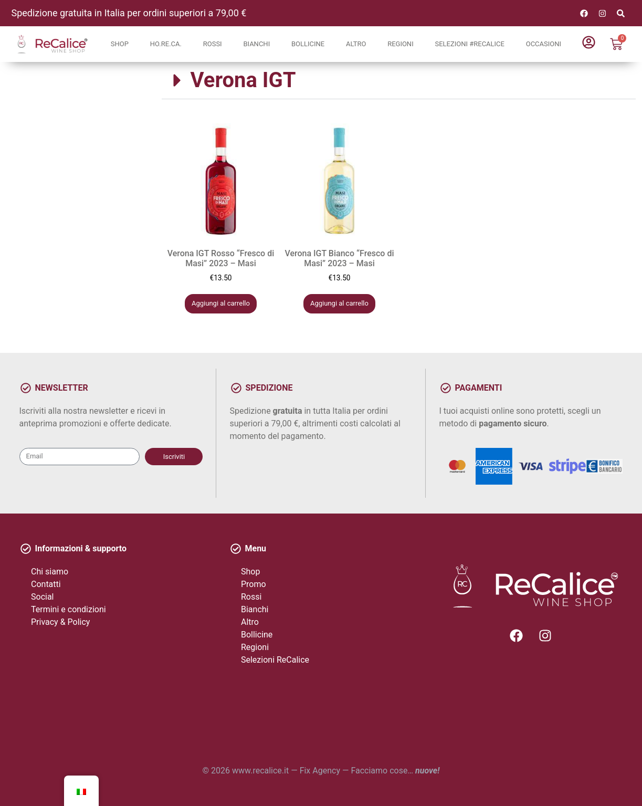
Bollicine (307, 44)
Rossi (212, 44)
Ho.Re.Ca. (166, 44)
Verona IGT (243, 80)
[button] (399, 80)
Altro (356, 44)
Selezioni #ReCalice (469, 44)
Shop (120, 44)
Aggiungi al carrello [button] (221, 303)
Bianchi (256, 44)
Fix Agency (320, 771)
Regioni (400, 44)
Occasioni (543, 44)
